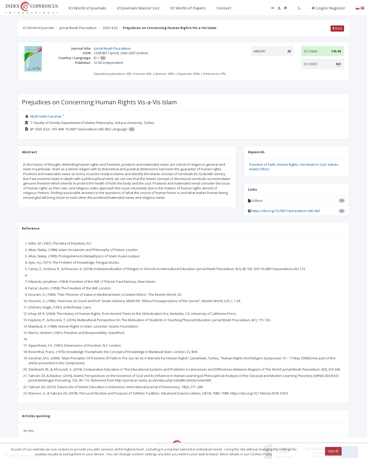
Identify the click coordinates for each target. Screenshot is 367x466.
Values (332, 164)
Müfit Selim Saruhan (46, 116)
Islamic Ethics (259, 169)
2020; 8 (110, 27)
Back (337, 28)
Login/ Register (328, 7)
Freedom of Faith (262, 164)
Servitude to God (313, 164)
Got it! (333, 451)
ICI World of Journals (38, 27)
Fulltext (257, 200)
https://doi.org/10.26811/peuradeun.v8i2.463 (286, 210)
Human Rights (287, 164)
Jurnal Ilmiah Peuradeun (78, 27)
